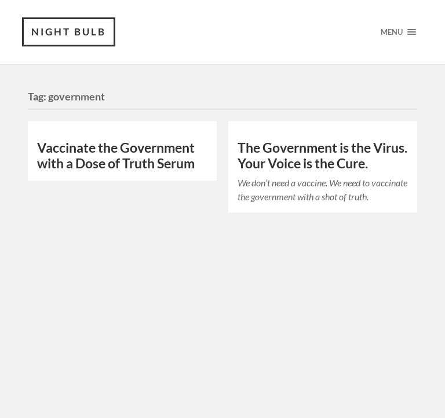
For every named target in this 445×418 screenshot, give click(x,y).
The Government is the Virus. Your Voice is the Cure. (322, 155)
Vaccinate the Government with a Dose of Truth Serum (116, 155)
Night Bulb (68, 32)
